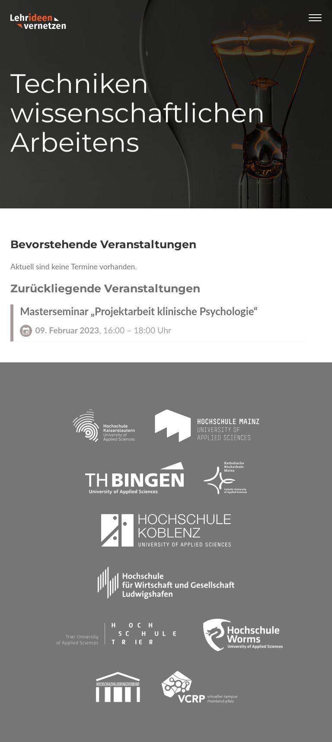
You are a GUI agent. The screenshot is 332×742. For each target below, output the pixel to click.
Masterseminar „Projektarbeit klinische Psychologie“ (139, 311)
